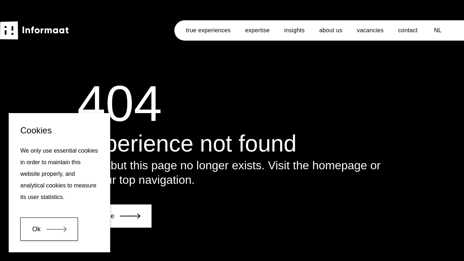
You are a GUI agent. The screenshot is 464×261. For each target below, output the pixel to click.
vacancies (370, 30)
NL (438, 30)
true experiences (208, 30)
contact (408, 30)
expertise (257, 30)
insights (294, 30)
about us (331, 30)
